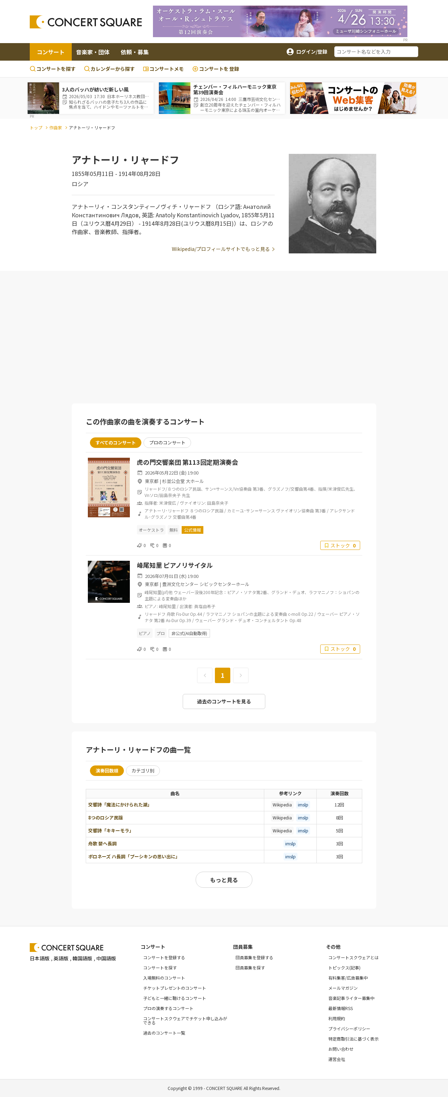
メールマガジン (343, 988)
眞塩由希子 (204, 606)
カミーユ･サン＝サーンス (251, 510)
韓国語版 (82, 958)
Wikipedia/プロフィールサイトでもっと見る (221, 248)
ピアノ (145, 633)
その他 (333, 946)
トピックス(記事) (344, 967)
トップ (36, 127)
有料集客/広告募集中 (348, 978)
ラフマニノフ (218, 614)
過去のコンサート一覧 (164, 1033)
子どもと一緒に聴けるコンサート (174, 998)
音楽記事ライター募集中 (351, 998)
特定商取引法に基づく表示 (353, 1039)
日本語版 (39, 958)
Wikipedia (282, 805)
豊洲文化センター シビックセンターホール (206, 584)
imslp (303, 805)
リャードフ (155, 614)
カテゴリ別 (143, 770)
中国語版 (106, 958)
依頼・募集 (135, 52)
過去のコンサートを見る (224, 701)
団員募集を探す (250, 967)
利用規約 (336, 1018)
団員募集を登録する (254, 957)
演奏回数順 (107, 770)
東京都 (152, 481)
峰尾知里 (167, 606)
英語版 (61, 958)
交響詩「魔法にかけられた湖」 (120, 804)
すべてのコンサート (116, 442)
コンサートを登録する (164, 957)
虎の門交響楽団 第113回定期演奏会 (187, 461)
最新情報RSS (340, 1008)
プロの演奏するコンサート (168, 1008)
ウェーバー (327, 614)
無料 (173, 530)
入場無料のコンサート (164, 978)
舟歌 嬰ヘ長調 (102, 843)
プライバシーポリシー (349, 1028)
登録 (215, 69)
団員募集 (243, 946)
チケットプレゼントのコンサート (174, 988)
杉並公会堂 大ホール (183, 481)
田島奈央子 (217, 503)
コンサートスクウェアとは (353, 957)
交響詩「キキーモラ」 (111, 830)
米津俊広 (167, 503)
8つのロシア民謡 (105, 817)
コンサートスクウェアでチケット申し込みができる (185, 1020)
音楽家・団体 (93, 52)
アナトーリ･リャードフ (167, 510)
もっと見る (224, 879)
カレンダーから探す (109, 68)
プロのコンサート (167, 442)
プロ (160, 633)
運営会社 (336, 1059)
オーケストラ (151, 530)
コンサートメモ (163, 68)
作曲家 (55, 127)
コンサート (51, 52)
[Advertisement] (224, 337)
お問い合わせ (341, 1049)
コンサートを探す (53, 68)
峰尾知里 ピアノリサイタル (175, 565)
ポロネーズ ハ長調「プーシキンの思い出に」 (134, 856)
